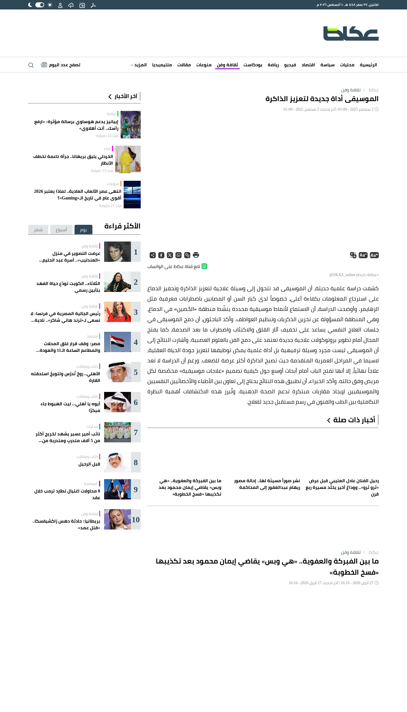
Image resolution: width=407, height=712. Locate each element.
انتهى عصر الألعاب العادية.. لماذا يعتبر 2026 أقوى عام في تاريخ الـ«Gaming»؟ (77, 194)
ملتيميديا (162, 64)
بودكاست (252, 64)
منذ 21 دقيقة (110, 205)
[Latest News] (60, 64)
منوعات (204, 64)
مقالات (184, 64)
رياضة (273, 64)
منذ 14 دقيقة (107, 135)
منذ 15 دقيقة (102, 170)
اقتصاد (308, 64)
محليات (347, 64)
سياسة (327, 64)
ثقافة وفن (227, 64)
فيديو (290, 64)
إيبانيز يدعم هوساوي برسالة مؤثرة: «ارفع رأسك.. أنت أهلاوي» (76, 124)
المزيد (138, 64)
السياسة (91, 483)
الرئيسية (368, 64)
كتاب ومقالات (87, 366)
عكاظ (370, 89)
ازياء (107, 148)
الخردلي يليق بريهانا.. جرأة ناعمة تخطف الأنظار (73, 159)
